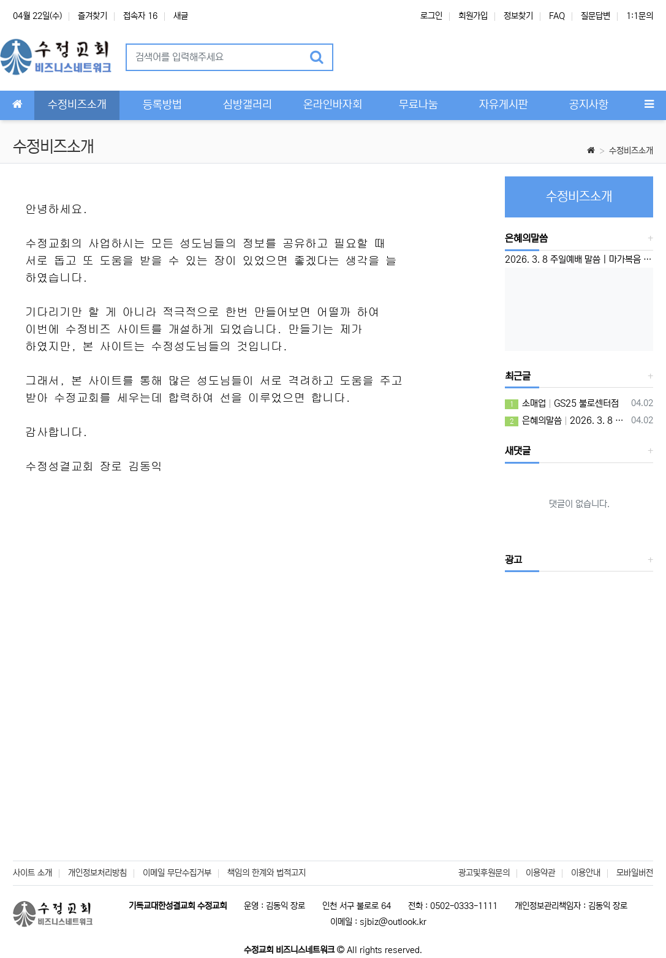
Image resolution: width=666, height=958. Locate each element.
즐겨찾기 (92, 16)
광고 (513, 559)
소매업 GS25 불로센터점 (562, 403)
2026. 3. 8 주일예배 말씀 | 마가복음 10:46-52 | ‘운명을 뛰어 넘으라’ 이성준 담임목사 (579, 259)
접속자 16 (140, 16)
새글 (180, 16)
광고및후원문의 (484, 873)
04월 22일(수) (37, 16)
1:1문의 (639, 16)
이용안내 (585, 873)
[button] (358, 57)
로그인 (431, 16)
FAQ (557, 16)
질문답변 (595, 16)
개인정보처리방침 (97, 873)
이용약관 (540, 873)
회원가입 (473, 16)
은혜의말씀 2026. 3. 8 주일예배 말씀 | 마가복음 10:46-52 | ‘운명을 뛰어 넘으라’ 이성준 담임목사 (566, 420)
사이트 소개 (32, 873)
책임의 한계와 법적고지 (266, 873)
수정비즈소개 (631, 151)
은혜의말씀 (526, 238)
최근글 (518, 376)
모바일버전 (634, 873)
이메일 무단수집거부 (177, 873)
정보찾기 (518, 16)
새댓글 (518, 450)
